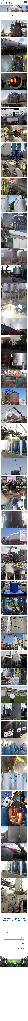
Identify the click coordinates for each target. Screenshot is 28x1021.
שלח (14, 961)
